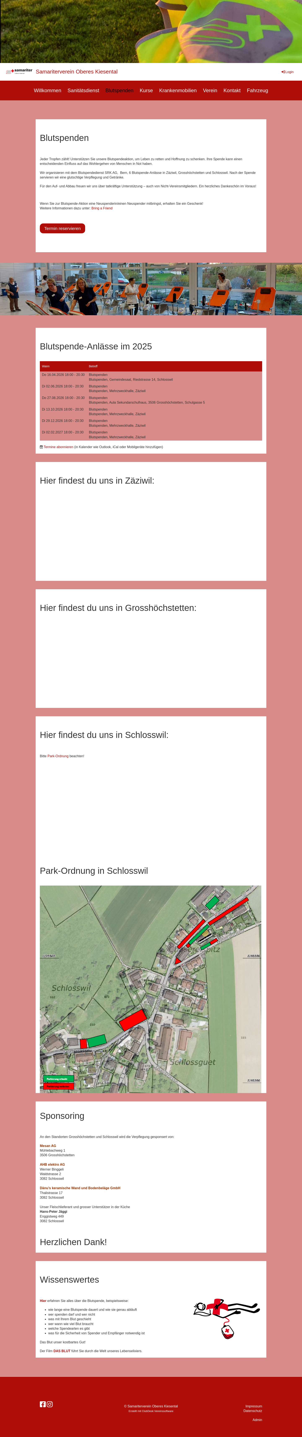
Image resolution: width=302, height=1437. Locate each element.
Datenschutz (252, 1411)
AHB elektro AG (52, 1164)
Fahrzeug (257, 90)
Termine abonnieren (58, 447)
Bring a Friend (102, 208)
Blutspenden (119, 90)
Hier (43, 1301)
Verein (210, 90)
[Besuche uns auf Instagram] (50, 1404)
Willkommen (47, 90)
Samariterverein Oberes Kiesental (77, 71)
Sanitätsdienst (83, 90)
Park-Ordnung (58, 756)
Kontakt (232, 90)
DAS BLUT (62, 1351)
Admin (257, 1420)
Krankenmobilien (178, 90)
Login (287, 72)
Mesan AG (48, 1146)
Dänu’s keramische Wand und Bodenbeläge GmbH (80, 1188)
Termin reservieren (62, 228)
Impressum (254, 1406)
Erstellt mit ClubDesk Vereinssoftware (151, 1411)
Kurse (146, 90)
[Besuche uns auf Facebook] (43, 1404)
